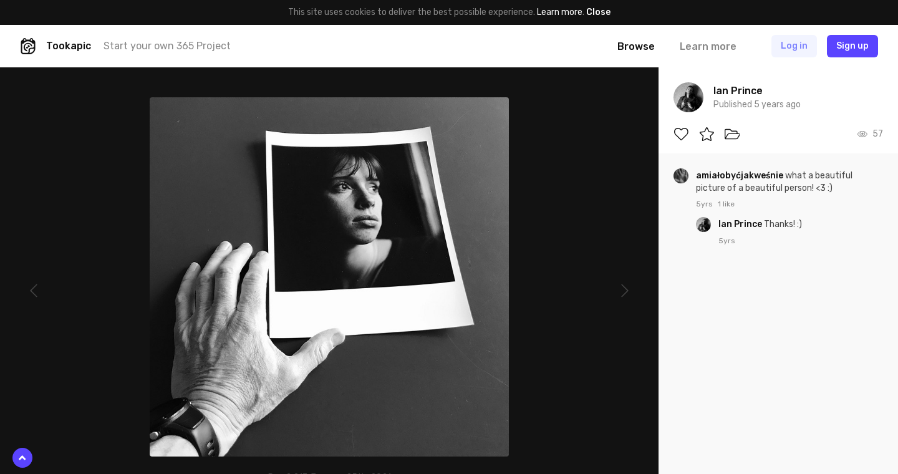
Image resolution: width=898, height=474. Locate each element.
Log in (794, 46)
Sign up (852, 46)
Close (598, 12)
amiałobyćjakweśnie (740, 175)
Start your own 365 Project (167, 46)
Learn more (559, 12)
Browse (636, 46)
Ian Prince (741, 224)
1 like (726, 204)
